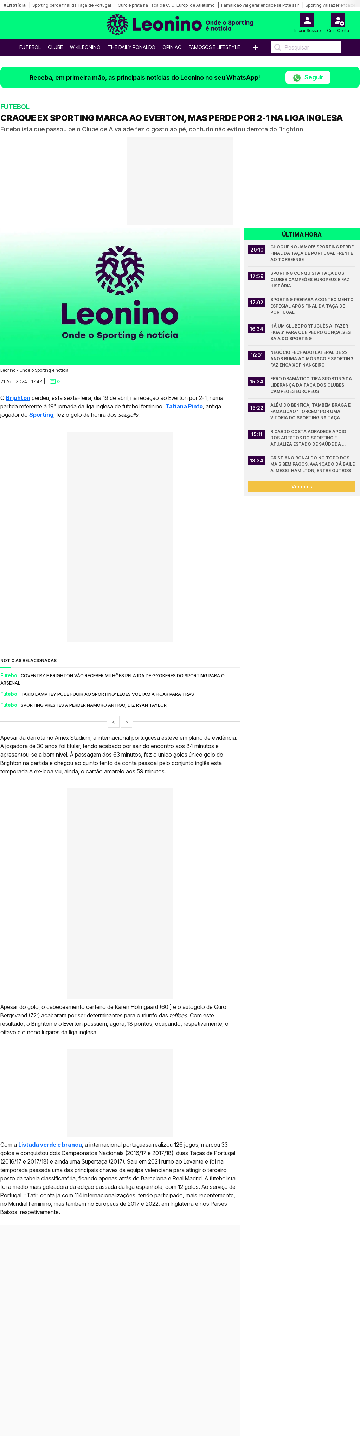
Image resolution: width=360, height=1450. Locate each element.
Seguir (307, 77)
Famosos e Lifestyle (214, 47)
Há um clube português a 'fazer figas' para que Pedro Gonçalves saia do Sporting (311, 332)
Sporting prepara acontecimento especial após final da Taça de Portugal (312, 306)
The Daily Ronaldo (131, 47)
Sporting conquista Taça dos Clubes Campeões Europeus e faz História (310, 280)
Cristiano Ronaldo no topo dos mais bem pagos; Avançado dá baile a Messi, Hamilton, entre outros (312, 464)
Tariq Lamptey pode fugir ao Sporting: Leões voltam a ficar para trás (107, 694)
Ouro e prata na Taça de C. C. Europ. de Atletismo (166, 5)
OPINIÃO (172, 47)
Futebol (30, 47)
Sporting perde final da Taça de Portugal (71, 5)
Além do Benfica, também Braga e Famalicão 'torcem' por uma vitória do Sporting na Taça (311, 411)
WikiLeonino (85, 47)
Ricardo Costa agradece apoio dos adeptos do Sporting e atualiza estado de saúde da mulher (308, 438)
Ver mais (301, 487)
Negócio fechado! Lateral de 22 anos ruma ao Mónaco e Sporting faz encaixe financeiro (312, 359)
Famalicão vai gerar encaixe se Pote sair (260, 5)
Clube (55, 47)
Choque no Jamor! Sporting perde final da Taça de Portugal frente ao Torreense (312, 253)
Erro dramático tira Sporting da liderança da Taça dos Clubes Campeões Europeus (311, 385)
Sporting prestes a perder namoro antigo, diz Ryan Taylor (94, 705)
